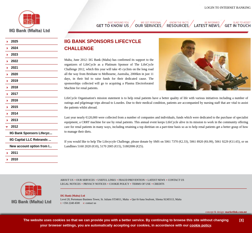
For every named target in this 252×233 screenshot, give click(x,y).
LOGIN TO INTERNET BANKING (227, 7)
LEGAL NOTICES (70, 183)
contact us (91, 203)
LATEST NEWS (156, 179)
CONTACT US (176, 179)
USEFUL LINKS (107, 179)
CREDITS (159, 183)
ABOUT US (67, 179)
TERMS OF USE (141, 183)
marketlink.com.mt (236, 211)
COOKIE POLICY (119, 183)
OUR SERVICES (85, 179)
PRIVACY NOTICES (94, 183)
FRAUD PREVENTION (132, 179)
